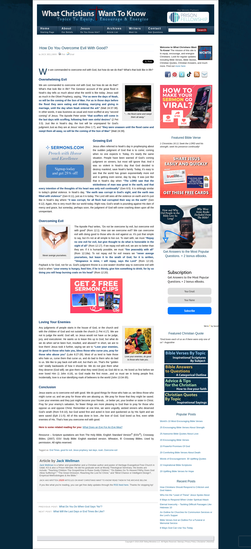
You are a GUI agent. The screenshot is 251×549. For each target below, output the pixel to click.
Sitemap (180, 542)
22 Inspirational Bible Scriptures (176, 465)
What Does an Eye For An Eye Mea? (103, 427)
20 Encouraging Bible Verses (174, 440)
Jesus (85, 28)
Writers (135, 28)
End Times (54, 450)
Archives (114, 28)
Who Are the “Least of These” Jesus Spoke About (185, 495)
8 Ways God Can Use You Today (176, 528)
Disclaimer (201, 542)
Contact (154, 28)
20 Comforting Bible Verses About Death (180, 452)
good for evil (66, 450)
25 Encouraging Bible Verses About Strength (182, 427)
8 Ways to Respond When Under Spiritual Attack (184, 499)
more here (180, 66)
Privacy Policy (190, 542)
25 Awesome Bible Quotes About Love (179, 433)
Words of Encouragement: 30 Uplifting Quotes (183, 458)
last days (93, 450)
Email (72, 54)
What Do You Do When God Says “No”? (80, 506)
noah (100, 450)
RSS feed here (121, 485)
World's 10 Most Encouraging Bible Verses (181, 421)
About (66, 28)
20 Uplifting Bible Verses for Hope (177, 471)
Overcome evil (110, 450)
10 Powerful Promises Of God (175, 446)
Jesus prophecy (80, 450)
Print (63, 54)
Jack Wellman (49, 54)
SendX (216, 326)
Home (45, 28)
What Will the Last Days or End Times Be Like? (78, 511)
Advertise (210, 542)
